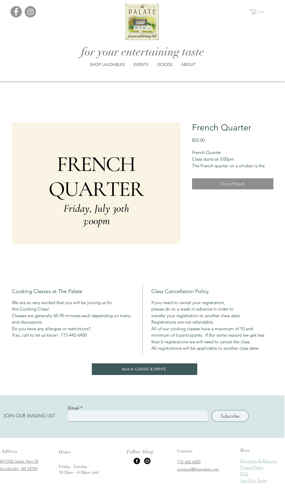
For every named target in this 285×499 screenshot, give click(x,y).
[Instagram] (30, 11)
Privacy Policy (251, 467)
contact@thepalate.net (198, 469)
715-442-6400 (188, 461)
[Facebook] (16, 11)
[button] (260, 12)
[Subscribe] (230, 416)
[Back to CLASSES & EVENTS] (144, 369)
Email (73, 408)
